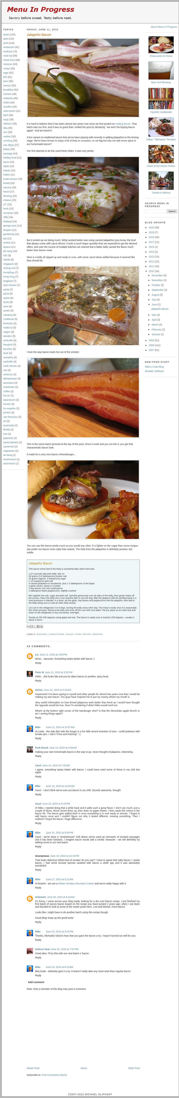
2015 (152, 247)
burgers (7, 230)
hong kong (9, 276)
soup (6, 119)
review (6, 242)
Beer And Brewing (161, 82)
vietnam (7, 123)
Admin (39, 690)
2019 (152, 232)
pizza (6, 293)
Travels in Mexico (161, 192)
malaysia (8, 98)
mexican (7, 64)
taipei (6, 166)
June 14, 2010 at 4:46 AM (63, 747)
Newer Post (33, 1068)
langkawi (8, 281)
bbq (5, 128)
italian (6, 149)
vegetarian (9, 450)
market (7, 136)
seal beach (9, 463)
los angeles (9, 408)
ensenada (8, 425)
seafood (7, 51)
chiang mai (9, 268)
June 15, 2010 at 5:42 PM (56, 803)
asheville (8, 340)
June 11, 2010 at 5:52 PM (58, 672)
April (154, 319)
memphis (8, 357)
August (156, 294)
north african (10, 365)
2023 (152, 227)
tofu (5, 255)
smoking (7, 140)
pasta (6, 289)
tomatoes (8, 213)
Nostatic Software (154, 371)
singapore (8, 264)
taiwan (6, 170)
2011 (152, 266)
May (154, 315)
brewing (7, 196)
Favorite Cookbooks (161, 112)
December (157, 275)
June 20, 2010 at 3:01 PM (59, 931)
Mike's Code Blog (154, 366)
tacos (6, 162)
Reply (38, 663)
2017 (152, 242)
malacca (7, 327)
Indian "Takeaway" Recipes (161, 139)
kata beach (9, 399)
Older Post (134, 1068)
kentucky (8, 323)
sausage (8, 153)
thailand (7, 221)
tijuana (6, 247)
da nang (7, 251)
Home (83, 1068)
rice (5, 132)
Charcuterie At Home (161, 56)
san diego (8, 145)
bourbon (7, 349)
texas (6, 302)
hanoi (6, 191)
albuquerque (10, 378)
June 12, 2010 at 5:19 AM (57, 690)
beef (5, 115)
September (158, 290)
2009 (152, 340)
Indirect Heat (42, 949)
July (154, 299)
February (157, 329)
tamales (7, 336)
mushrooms (9, 459)
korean (7, 404)
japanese (8, 438)
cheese (7, 200)
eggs (6, 72)
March (155, 324)
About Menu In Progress (164, 26)
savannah (8, 446)
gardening (8, 234)
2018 (152, 237)
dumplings (8, 272)
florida (6, 429)
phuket (7, 412)
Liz (36, 654)
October (156, 285)
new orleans (10, 285)
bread (6, 183)
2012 (152, 261)
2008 (152, 345)
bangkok (8, 344)
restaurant (8, 47)
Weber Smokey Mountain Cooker (76, 883)
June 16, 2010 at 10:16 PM (64, 856)
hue (5, 433)
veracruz (8, 374)
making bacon (123, 123)
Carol (38, 765)
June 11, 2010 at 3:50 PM (53, 654)
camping (8, 315)
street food (9, 60)
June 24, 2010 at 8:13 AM (59, 967)
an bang (7, 455)
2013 (152, 256)
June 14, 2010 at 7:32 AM (56, 765)
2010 (152, 271)
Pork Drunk (41, 747)
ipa (5, 238)
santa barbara (10, 442)
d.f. (5, 204)
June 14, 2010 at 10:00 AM (60, 786)
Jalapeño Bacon (39, 35)
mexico (7, 85)
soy (5, 370)
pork (5, 43)
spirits (6, 298)
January (156, 334)
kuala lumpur (10, 179)
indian (6, 174)
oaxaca (7, 187)
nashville (8, 361)
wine (5, 306)
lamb (6, 208)
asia (5, 38)
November (157, 280)
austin (6, 310)
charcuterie (9, 111)
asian (6, 34)
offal (5, 217)
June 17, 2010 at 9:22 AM (59, 879)
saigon (6, 332)
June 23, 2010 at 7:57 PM (64, 949)
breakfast (8, 89)
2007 (152, 350)
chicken (7, 94)
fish (5, 77)
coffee (6, 391)
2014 (152, 251)
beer (5, 81)
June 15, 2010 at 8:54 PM (59, 832)
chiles (6, 102)
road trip (7, 55)
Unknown (40, 897)
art (4, 421)
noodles (7, 106)
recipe (6, 68)
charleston (9, 387)
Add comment (36, 982)
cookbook (8, 319)
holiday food (10, 157)
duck (6, 353)
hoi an (6, 395)
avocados (8, 382)
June (154, 304)
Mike (37, 727)
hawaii (6, 259)
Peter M (39, 672)
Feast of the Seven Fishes (161, 166)
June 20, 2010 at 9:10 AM (61, 897)
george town (10, 225)
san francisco (10, 416)
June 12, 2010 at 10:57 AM (60, 727)
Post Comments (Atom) (54, 1075)
